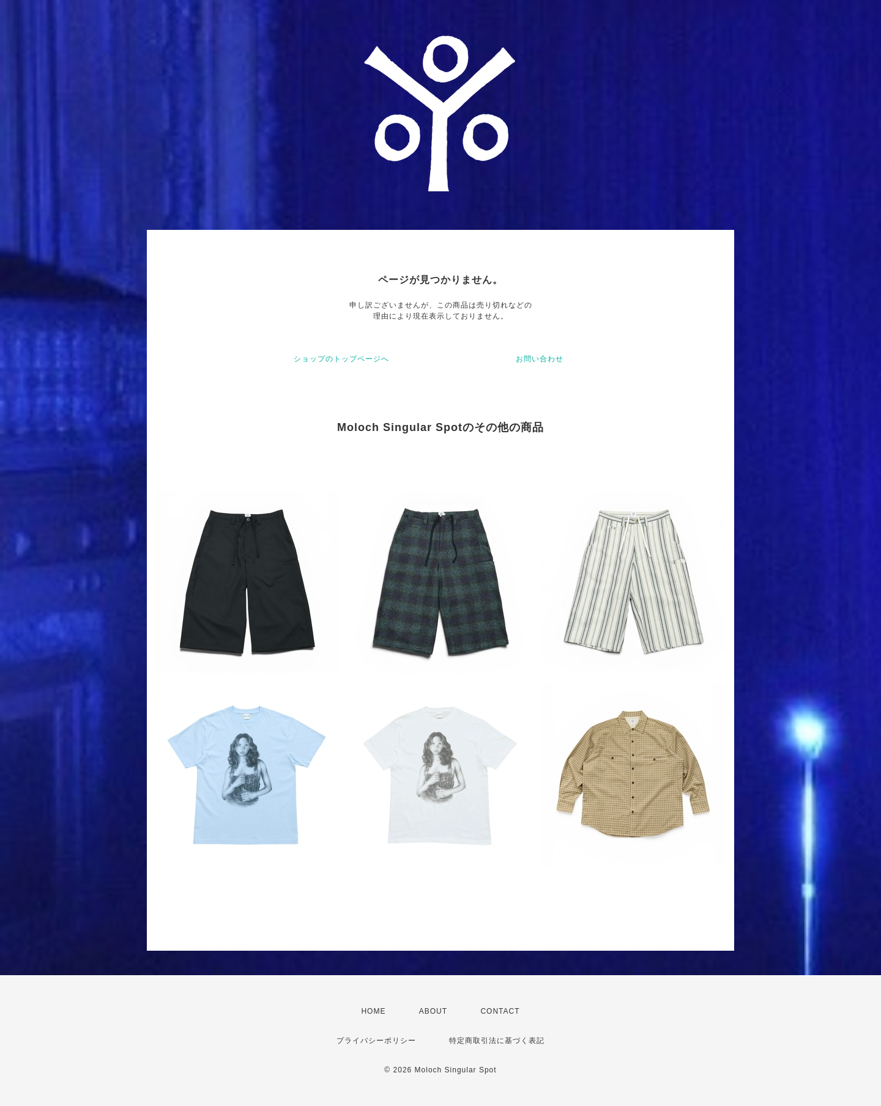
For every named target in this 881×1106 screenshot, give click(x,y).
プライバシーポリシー (376, 1040)
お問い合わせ (539, 359)
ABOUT (433, 1011)
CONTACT (499, 1011)
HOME (373, 1011)
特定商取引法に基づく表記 (497, 1040)
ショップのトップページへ (341, 359)
